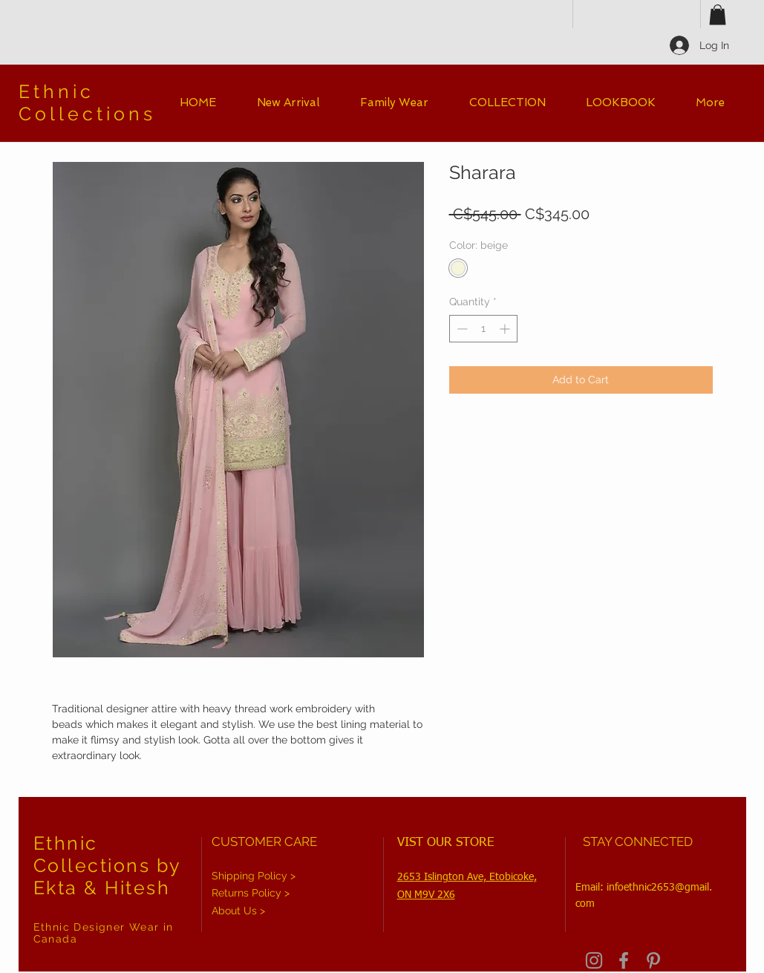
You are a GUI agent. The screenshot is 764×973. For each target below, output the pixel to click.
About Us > (238, 911)
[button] (717, 14)
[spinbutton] (483, 329)
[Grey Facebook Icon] (624, 960)
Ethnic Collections (87, 102)
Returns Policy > (251, 893)
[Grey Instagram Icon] (594, 960)
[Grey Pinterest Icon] (653, 960)
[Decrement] (460, 329)
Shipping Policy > (254, 876)
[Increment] (506, 329)
